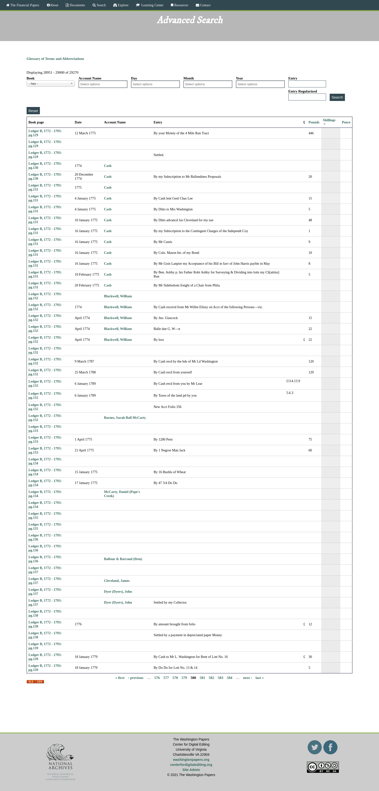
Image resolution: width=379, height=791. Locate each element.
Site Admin (191, 770)
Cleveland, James (117, 581)
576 (157, 678)
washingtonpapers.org (191, 760)
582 (211, 678)
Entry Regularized (302, 91)
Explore (122, 5)
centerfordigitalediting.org (191, 765)
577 (166, 678)
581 (202, 678)
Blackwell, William (118, 296)
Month (188, 78)
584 (229, 678)
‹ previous (135, 678)
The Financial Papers (24, 5)
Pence (346, 122)
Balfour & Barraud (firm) (123, 559)
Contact (205, 5)
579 (184, 678)
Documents (77, 5)
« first (119, 678)
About (54, 5)
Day (134, 78)
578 (175, 678)
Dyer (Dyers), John (118, 591)
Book (31, 78)
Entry (293, 78)
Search (101, 5)
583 (220, 678)
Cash (107, 166)
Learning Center (151, 5)
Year (239, 78)
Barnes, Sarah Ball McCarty (125, 418)
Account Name (90, 78)
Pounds (313, 122)
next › (247, 678)
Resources (180, 5)
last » (259, 678)
